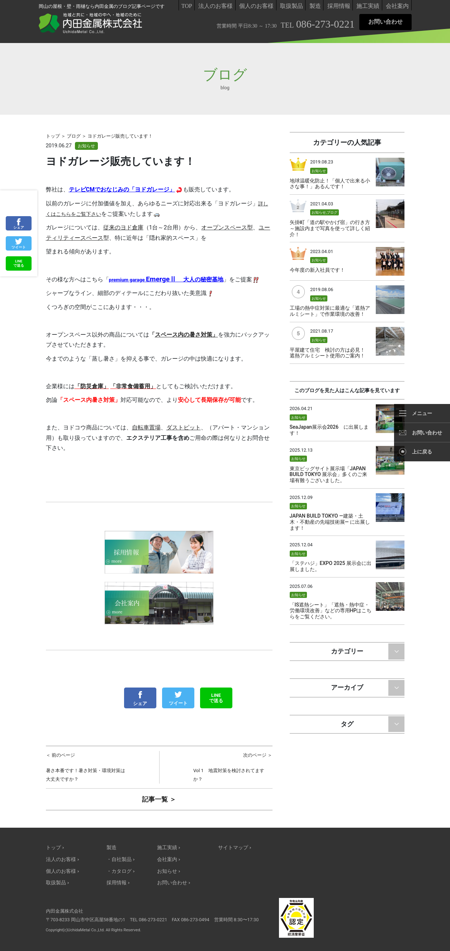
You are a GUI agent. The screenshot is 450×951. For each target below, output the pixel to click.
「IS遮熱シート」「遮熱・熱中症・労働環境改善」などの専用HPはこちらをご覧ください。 (331, 611)
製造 (315, 6)
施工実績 (367, 6)
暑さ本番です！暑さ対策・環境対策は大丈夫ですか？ (85, 766)
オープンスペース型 (227, 227)
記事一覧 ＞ (159, 799)
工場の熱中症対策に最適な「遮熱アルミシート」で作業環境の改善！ (330, 311)
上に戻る (422, 452)
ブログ (332, 212)
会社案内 (397, 6)
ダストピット (183, 427)
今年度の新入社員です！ (317, 270)
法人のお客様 (215, 6)
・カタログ (119, 871)
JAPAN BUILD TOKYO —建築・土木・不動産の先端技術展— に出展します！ (330, 522)
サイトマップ (233, 848)
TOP (186, 6)
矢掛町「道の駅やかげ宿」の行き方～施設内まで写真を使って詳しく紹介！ (330, 228)
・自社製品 (119, 859)
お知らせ (86, 145)
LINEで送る (216, 698)
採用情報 (338, 6)
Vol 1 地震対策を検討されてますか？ (233, 766)
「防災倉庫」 (92, 386)
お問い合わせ (385, 22)
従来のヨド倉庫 (123, 227)
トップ (53, 848)
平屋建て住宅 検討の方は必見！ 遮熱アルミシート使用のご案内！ (330, 353)
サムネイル (390, 172)
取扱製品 (291, 6)
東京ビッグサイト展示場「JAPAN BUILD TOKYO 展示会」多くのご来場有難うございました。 (329, 475)
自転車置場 (146, 427)
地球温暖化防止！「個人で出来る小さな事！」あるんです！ (330, 184)
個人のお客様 (256, 6)
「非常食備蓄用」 (133, 386)
